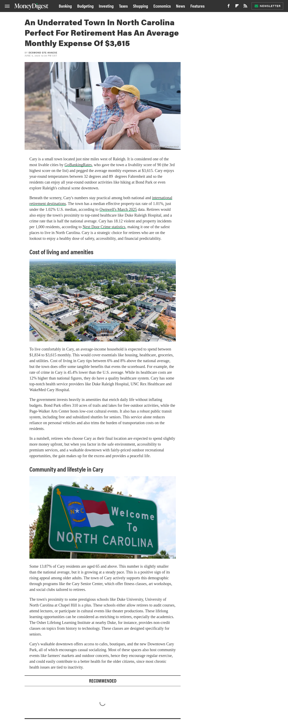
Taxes (123, 6)
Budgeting (85, 6)
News (180, 6)
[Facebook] (228, 7)
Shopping (140, 6)
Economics (162, 6)
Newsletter (267, 6)
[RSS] (245, 7)
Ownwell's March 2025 (118, 209)
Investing (106, 6)
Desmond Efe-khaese (43, 52)
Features (197, 6)
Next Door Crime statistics (104, 227)
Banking (65, 6)
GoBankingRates (78, 165)
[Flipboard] (237, 7)
